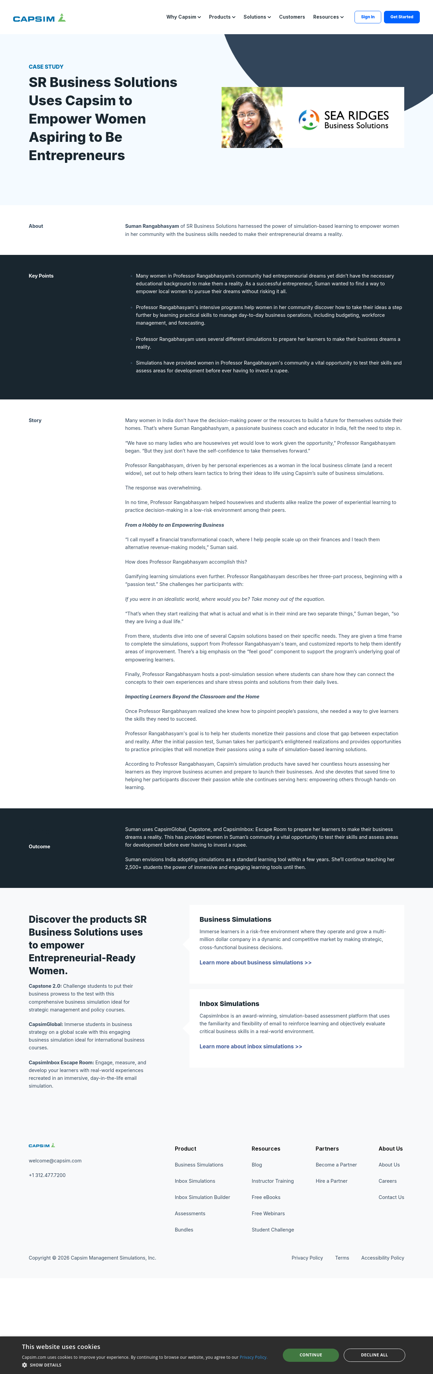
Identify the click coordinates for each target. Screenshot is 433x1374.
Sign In (349, 14)
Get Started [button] (382, 14)
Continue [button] (311, 1355)
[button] (165, 14)
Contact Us (391, 1293)
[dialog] (216, 1355)
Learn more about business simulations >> (256, 1049)
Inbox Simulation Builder (202, 1293)
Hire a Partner (331, 1277)
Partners (327, 1244)
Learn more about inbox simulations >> (251, 1136)
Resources (266, 1244)
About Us (391, 1244)
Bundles (184, 1325)
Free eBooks (266, 1293)
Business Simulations (199, 1260)
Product (185, 1244)
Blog (257, 1260)
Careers (388, 1277)
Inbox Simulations (195, 1277)
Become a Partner (336, 1260)
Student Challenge (273, 1325)
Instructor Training (273, 1277)
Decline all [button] (374, 1355)
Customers (273, 14)
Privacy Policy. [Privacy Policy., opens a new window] (254, 1357)
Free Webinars (268, 1309)
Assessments (190, 1309)
